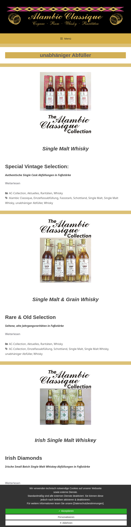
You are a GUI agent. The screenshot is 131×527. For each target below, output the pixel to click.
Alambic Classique (20, 198)
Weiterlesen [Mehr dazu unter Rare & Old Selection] (12, 334)
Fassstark (66, 198)
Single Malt (95, 198)
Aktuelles (33, 193)
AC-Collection (17, 193)
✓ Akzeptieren (66, 511)
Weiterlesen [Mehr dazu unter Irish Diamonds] (12, 483)
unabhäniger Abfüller (29, 203)
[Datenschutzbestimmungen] (88, 503)
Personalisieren (66, 517)
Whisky (58, 193)
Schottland (80, 198)
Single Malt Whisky (96, 349)
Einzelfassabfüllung (46, 198)
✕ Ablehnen (66, 523)
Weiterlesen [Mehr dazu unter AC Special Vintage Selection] (12, 183)
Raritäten (46, 193)
